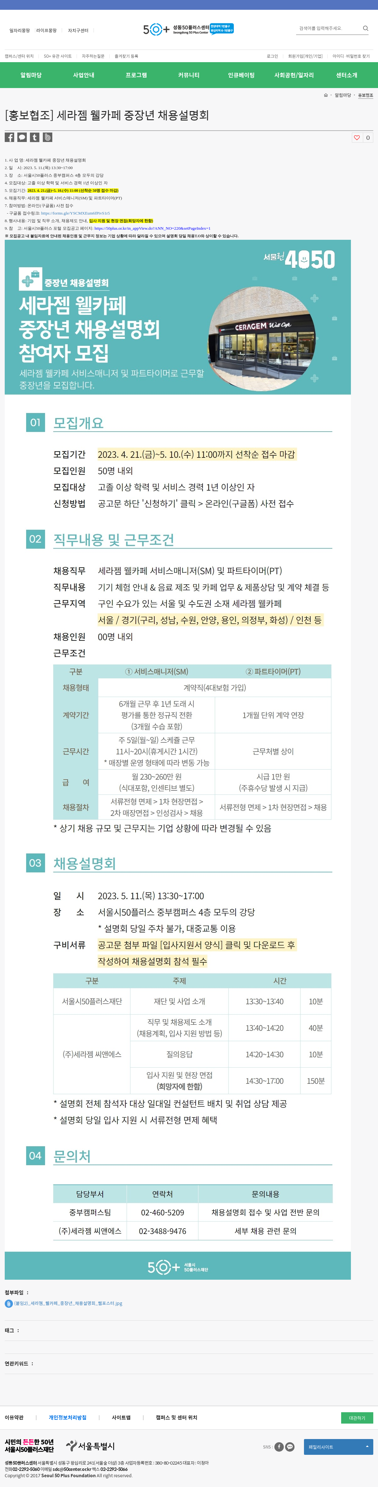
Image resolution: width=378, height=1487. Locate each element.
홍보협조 (365, 95)
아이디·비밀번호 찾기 (351, 56)
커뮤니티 (189, 75)
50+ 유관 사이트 (58, 56)
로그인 (272, 56)
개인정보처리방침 (68, 1417)
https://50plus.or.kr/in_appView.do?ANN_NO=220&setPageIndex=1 (152, 228)
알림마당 (31, 75)
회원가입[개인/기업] (305, 56)
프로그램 (136, 75)
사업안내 (83, 75)
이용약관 (14, 1417)
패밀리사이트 (339, 1449)
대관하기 (357, 1417)
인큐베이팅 (241, 75)
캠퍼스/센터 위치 (19, 56)
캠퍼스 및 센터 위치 (177, 1417)
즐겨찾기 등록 (126, 56)
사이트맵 (121, 1417)
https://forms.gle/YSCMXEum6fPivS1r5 (75, 213)
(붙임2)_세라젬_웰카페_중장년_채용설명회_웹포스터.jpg (63, 1304)
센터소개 (347, 75)
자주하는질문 (93, 56)
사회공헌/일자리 (294, 75)
